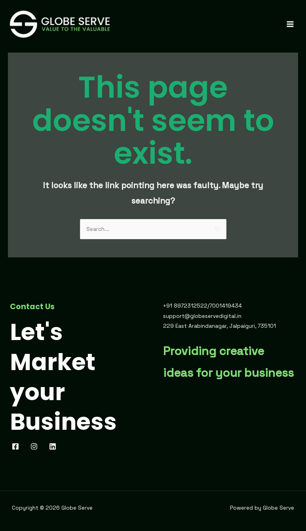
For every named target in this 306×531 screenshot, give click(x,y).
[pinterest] (35, 448)
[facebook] (17, 448)
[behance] (54, 448)
